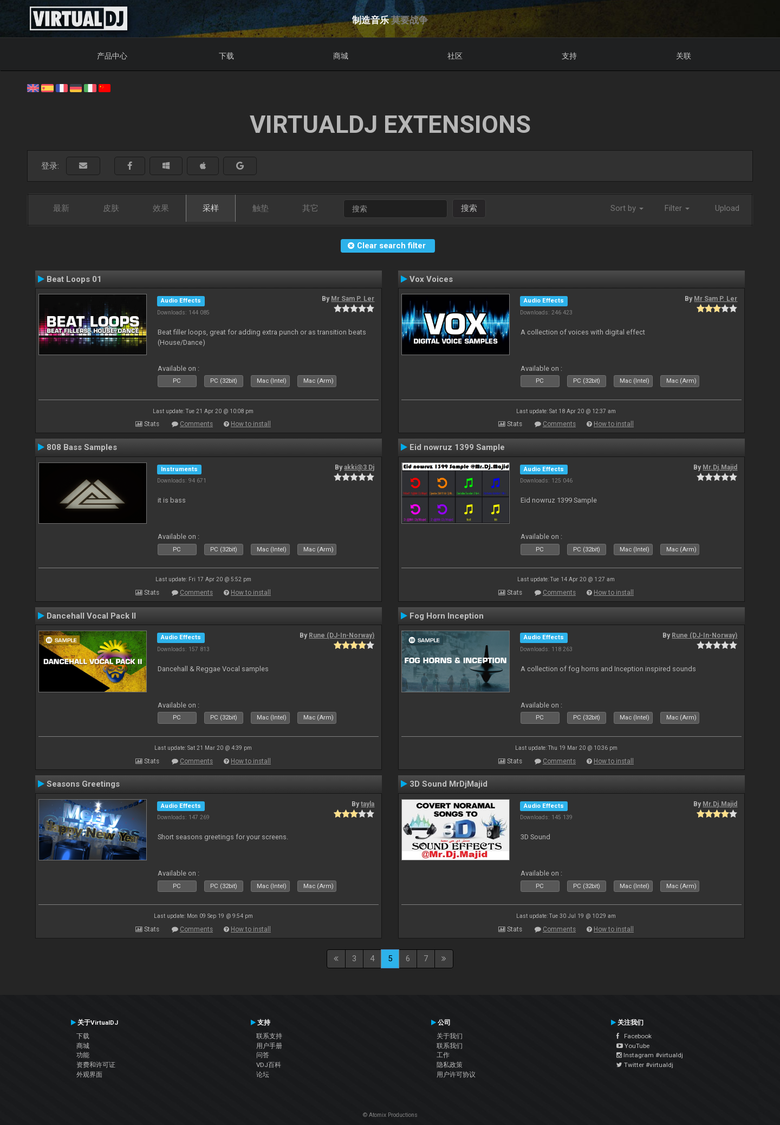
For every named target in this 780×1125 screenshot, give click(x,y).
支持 (569, 56)
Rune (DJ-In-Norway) (341, 635)
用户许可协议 (456, 1074)
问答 (262, 1055)
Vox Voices (431, 279)
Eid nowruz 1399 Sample (457, 447)
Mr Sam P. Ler (352, 299)
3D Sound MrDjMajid (448, 784)
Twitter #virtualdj (644, 1065)
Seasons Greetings (83, 784)
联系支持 (269, 1036)
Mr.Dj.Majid (720, 467)
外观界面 (89, 1074)
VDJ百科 (268, 1065)
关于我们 (450, 1036)
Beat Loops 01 (74, 279)
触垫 (260, 208)
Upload (727, 208)
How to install (251, 424)
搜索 (469, 208)
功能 (82, 1055)
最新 (61, 208)
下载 (226, 56)
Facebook (634, 1036)
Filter (677, 208)
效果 (161, 208)
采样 (211, 208)
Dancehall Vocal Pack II (91, 616)
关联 (683, 56)
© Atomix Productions (390, 1114)
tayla (367, 804)
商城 (340, 56)
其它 (310, 208)
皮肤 (111, 208)
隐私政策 (450, 1065)
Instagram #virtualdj (649, 1055)
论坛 (262, 1074)
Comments (196, 424)
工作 (443, 1055)
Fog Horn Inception (447, 616)
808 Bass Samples (82, 447)
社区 (455, 56)
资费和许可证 (95, 1065)
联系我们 (450, 1046)
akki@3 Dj (359, 467)
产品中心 (112, 56)
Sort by (627, 208)
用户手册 (269, 1046)
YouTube (632, 1046)
